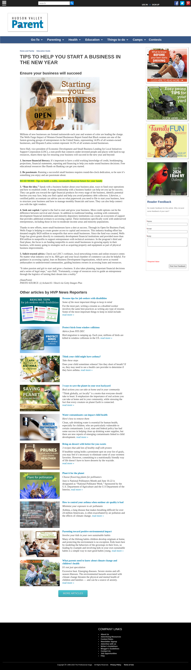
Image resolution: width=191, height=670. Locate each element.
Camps (138, 39)
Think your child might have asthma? (81, 356)
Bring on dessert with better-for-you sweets (84, 444)
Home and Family (27, 51)
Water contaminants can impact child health (84, 415)
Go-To (35, 39)
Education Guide (43, 51)
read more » (68, 314)
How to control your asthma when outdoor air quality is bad (92, 502)
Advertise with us (108, 644)
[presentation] (167, 254)
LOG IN (145, 5)
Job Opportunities (109, 653)
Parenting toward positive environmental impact (87, 531)
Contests (155, 39)
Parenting (54, 39)
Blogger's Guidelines (110, 649)
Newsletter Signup (109, 641)
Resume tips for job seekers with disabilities (84, 298)
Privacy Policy (115, 665)
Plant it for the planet (73, 473)
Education (92, 39)
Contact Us (106, 651)
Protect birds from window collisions (81, 327)
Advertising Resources (111, 637)
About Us (105, 634)
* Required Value (152, 262)
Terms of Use (129, 665)
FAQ (103, 656)
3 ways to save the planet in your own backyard (86, 385)
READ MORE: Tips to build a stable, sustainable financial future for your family (61, 181)
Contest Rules (107, 639)
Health (72, 39)
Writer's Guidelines (109, 646)
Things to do (116, 39)
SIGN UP (155, 5)
